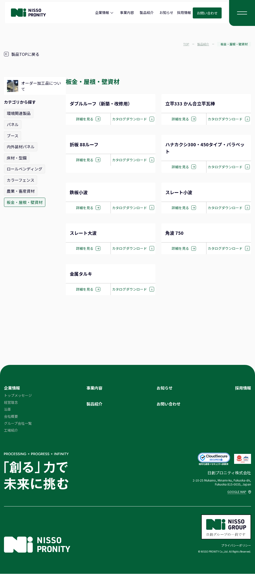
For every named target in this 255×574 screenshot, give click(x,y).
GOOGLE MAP (239, 492)
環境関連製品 (19, 113)
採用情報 (184, 12)
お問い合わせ (207, 12)
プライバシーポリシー (236, 545)
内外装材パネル (21, 146)
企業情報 (102, 12)
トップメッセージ (18, 395)
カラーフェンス (20, 179)
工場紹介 (11, 430)
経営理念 (11, 402)
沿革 (7, 409)
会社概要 (11, 416)
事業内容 (127, 12)
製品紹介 (147, 12)
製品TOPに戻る (21, 54)
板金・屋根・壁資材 (25, 201)
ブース (12, 135)
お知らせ (166, 12)
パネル (13, 124)
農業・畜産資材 (21, 190)
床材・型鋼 (17, 157)
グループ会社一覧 (18, 423)
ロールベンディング (24, 168)
